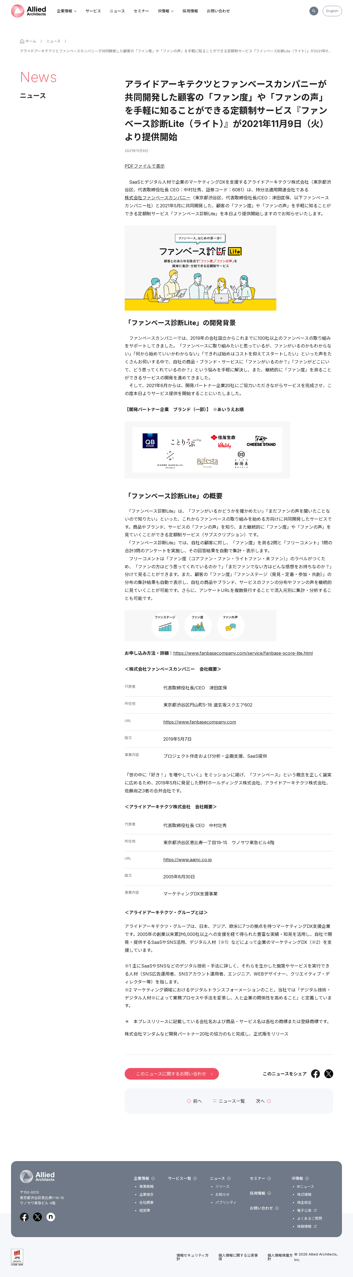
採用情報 (190, 11)
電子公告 (304, 1210)
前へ (194, 1101)
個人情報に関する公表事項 (238, 1257)
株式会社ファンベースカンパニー (158, 197)
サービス (93, 11)
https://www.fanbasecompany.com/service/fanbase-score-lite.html (243, 653)
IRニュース (305, 1186)
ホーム (28, 41)
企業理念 (146, 1194)
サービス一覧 (182, 1178)
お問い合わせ (218, 11)
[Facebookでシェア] (315, 1073)
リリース (222, 1186)
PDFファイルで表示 (145, 166)
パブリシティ (226, 1202)
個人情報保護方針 (280, 1257)
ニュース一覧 (229, 1101)
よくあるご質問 (309, 1218)
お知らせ (222, 1194)
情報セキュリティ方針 (192, 1257)
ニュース (117, 11)
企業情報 (67, 11)
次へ (263, 1101)
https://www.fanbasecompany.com (199, 722)
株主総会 (304, 1202)
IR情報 (166, 11)
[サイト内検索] (313, 11)
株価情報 (304, 1226)
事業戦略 (146, 1186)
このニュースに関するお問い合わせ (174, 1074)
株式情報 (304, 1194)
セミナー (141, 11)
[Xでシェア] (328, 1073)
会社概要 (146, 1202)
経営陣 (144, 1210)
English (332, 11)
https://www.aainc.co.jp (187, 859)
